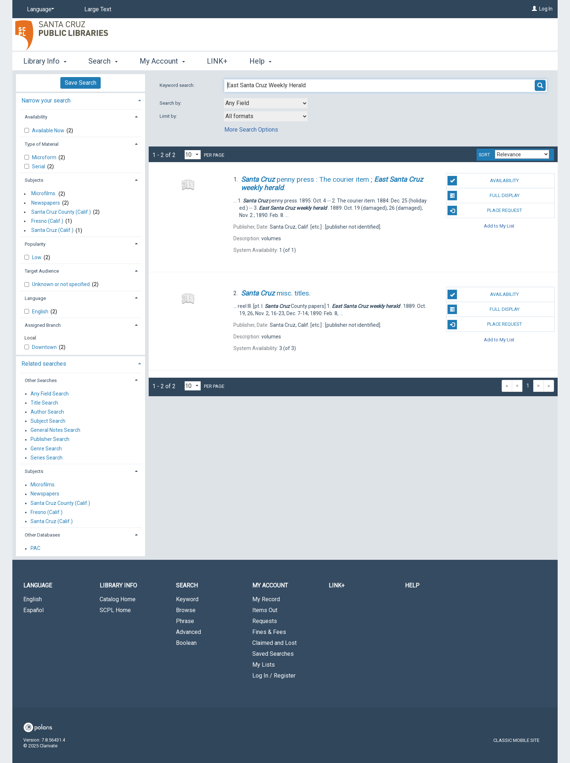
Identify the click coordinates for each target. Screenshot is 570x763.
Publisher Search (50, 439)
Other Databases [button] (42, 535)
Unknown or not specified (61, 284)
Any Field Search (50, 394)
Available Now (48, 130)
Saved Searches (273, 653)
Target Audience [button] (42, 271)
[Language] (39, 9)
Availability (483, 180)
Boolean (186, 642)
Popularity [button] (35, 244)
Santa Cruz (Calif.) (52, 230)
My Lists (263, 664)
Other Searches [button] (41, 380)
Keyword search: (178, 85)
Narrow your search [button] (46, 100)
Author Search (47, 412)
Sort (484, 154)
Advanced (188, 632)
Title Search (44, 403)
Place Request (484, 210)
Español (33, 610)
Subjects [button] (34, 180)
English (40, 311)
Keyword (187, 599)
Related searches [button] (43, 363)
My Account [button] (162, 61)
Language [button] (35, 298)
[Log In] (534, 9)
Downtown (45, 347)
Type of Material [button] (42, 144)
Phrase (185, 621)
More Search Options (251, 129)
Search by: (171, 103)
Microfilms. (43, 194)
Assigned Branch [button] (43, 325)
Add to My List (499, 225)
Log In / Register (274, 675)
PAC (35, 548)
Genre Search (46, 448)
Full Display (483, 195)
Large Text (97, 9)
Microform (44, 157)
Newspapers (45, 203)
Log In (546, 9)
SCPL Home (115, 610)
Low (37, 257)
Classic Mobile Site (516, 740)
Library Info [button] (45, 61)
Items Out (264, 610)
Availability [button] (36, 117)
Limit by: (169, 116)
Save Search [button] (80, 82)
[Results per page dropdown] (193, 154)
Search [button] (102, 61)
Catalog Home (118, 599)
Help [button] (260, 61)
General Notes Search (55, 430)
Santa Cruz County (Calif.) (61, 212)
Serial (39, 166)
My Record (266, 599)
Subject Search (48, 421)
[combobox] (266, 103)
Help (412, 585)
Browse (186, 610)
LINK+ (217, 61)
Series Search (47, 458)
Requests (264, 621)
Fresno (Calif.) (47, 221)
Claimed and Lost (274, 642)
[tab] (80, 100)
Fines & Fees (269, 632)
